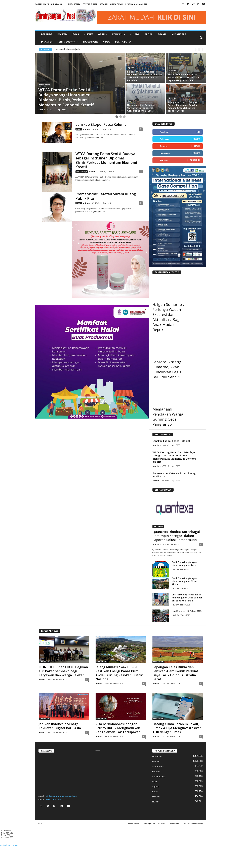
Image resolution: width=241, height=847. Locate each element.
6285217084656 (53, 799)
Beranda (46, 34)
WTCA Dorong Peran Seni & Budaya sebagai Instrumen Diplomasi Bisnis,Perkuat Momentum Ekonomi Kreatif (106, 160)
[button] (201, 38)
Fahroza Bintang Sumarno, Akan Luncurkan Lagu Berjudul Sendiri (166, 369)
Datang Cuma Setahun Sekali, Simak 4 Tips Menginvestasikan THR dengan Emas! (177, 728)
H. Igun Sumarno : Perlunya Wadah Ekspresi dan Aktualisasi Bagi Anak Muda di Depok (168, 317)
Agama (162, 34)
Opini (78, 129)
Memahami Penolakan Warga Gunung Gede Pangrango (167, 416)
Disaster (46, 41)
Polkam (62, 34)
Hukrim (88, 34)
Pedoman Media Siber (136, 4)
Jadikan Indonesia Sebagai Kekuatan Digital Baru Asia (60, 726)
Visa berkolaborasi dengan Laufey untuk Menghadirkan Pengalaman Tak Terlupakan (118, 728)
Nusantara (179, 34)
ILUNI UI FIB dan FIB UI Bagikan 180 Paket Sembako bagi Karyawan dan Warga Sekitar (63, 671)
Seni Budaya (44, 84)
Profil (149, 34)
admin (41, 109)
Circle (197, 146)
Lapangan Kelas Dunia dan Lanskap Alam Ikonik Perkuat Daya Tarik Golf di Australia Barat (175, 673)
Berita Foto (123, 41)
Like (198, 132)
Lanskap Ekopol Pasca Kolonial (101, 124)
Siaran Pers (90, 41)
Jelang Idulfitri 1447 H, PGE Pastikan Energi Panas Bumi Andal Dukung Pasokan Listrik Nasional (119, 673)
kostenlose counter (9, 845)
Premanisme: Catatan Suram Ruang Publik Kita (105, 196)
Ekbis (75, 34)
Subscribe (195, 160)
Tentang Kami (90, 4)
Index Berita (74, 4)
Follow (196, 139)
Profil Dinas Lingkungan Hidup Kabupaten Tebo (184, 564)
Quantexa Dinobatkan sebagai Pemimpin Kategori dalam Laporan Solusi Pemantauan (176, 536)
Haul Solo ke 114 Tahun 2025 (187, 611)
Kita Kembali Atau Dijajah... (72, 49)
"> (63, 773)
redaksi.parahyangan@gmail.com (61, 796)
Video (106, 41)
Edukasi (156, 771)
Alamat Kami (116, 4)
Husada (135, 34)
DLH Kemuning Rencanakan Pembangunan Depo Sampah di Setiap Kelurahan (187, 597)
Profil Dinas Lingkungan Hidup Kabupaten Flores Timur (184, 581)
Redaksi (104, 4)
